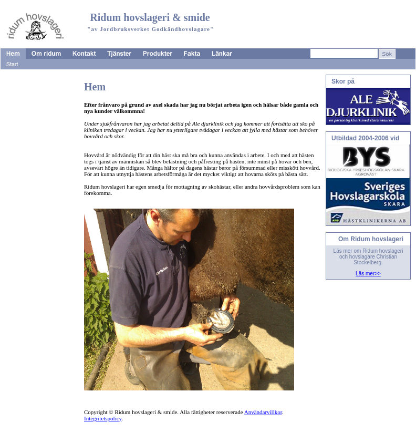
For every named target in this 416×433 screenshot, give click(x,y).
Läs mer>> (368, 273)
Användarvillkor (263, 412)
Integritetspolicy (102, 418)
